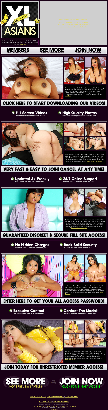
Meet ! (68, 96)
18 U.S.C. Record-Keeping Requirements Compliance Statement (54, 406)
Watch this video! (70, 359)
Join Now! (23, 44)
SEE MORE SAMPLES (38, 397)
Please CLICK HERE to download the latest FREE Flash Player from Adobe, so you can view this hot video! (73, 23)
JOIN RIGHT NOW (71, 397)
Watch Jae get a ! (94, 161)
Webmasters (54, 409)
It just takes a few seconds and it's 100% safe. (73, 27)
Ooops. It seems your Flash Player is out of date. (73, 19)
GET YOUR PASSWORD (55, 397)
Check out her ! (79, 228)
